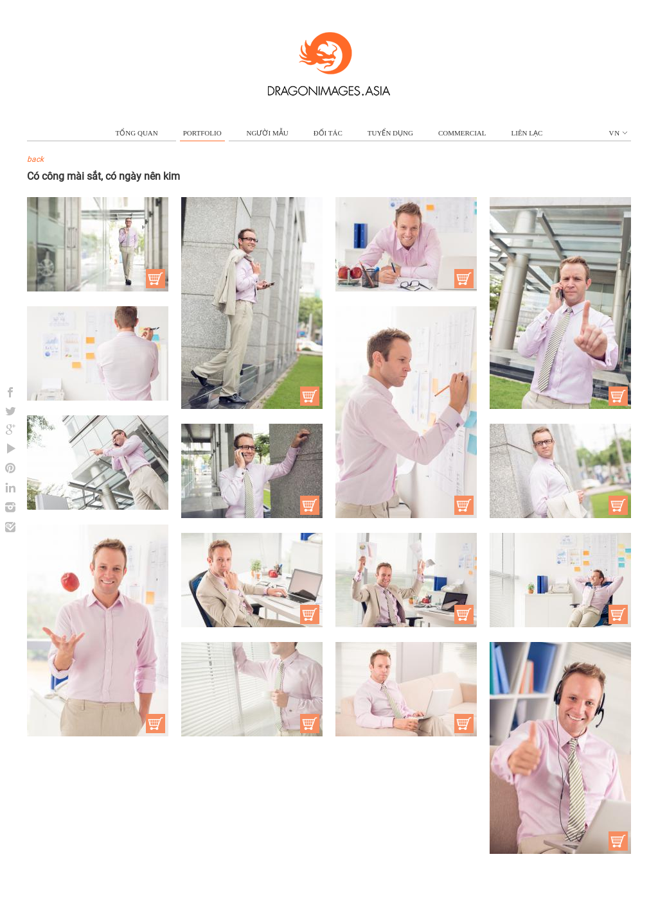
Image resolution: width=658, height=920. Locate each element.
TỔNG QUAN (137, 133)
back (35, 159)
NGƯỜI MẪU (268, 133)
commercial (462, 133)
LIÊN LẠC (527, 133)
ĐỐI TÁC (328, 133)
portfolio (202, 133)
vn (618, 133)
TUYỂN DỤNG (390, 133)
